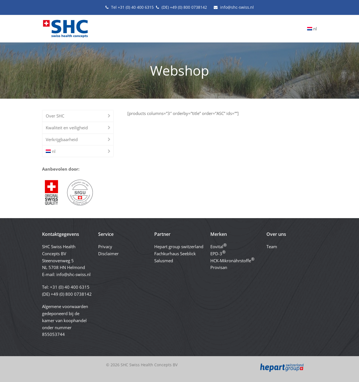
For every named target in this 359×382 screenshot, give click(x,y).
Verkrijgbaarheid (62, 139)
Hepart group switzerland (178, 246)
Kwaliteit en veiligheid (67, 127)
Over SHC (55, 116)
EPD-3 (217, 252)
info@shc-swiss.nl (73, 274)
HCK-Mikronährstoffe (232, 259)
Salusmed (163, 260)
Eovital (218, 245)
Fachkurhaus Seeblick (175, 253)
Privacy (105, 246)
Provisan (218, 267)
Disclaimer (108, 253)
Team (271, 246)
